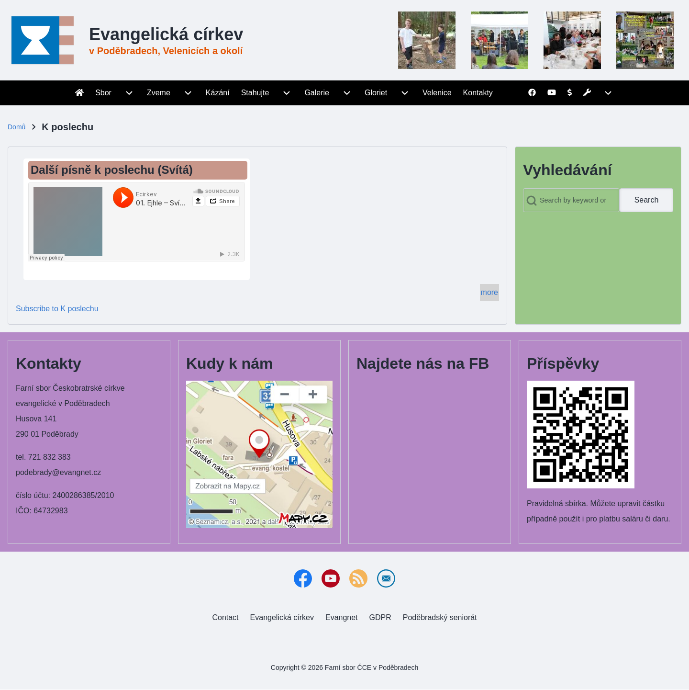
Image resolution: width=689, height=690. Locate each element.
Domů (16, 127)
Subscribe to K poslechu (57, 309)
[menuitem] (79, 92)
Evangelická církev (166, 34)
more (489, 292)
